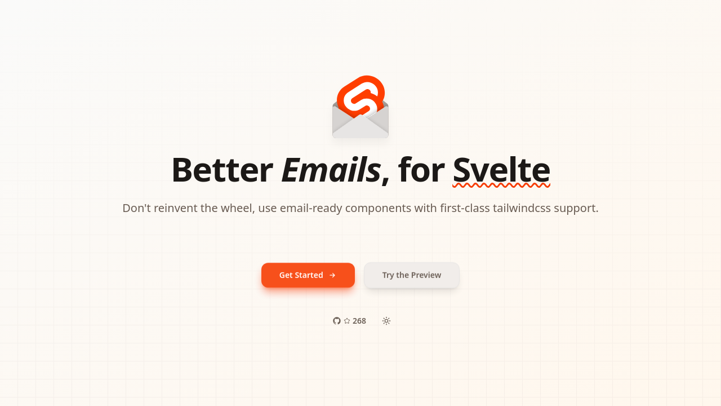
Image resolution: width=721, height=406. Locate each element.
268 (349, 320)
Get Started (308, 275)
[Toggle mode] (386, 321)
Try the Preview (412, 275)
